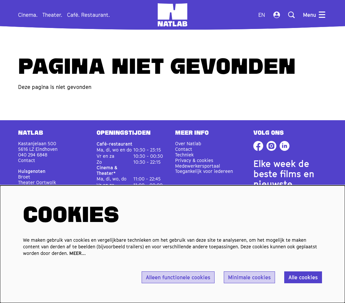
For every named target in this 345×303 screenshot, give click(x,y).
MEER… (77, 253)
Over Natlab (188, 143)
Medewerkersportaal (197, 166)
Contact (26, 160)
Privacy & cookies (194, 160)
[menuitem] (27, 15)
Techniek (184, 154)
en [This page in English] (261, 14)
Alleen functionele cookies (178, 277)
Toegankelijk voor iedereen (204, 171)
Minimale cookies (249, 277)
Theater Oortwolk (37, 182)
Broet (24, 176)
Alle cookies (303, 277)
